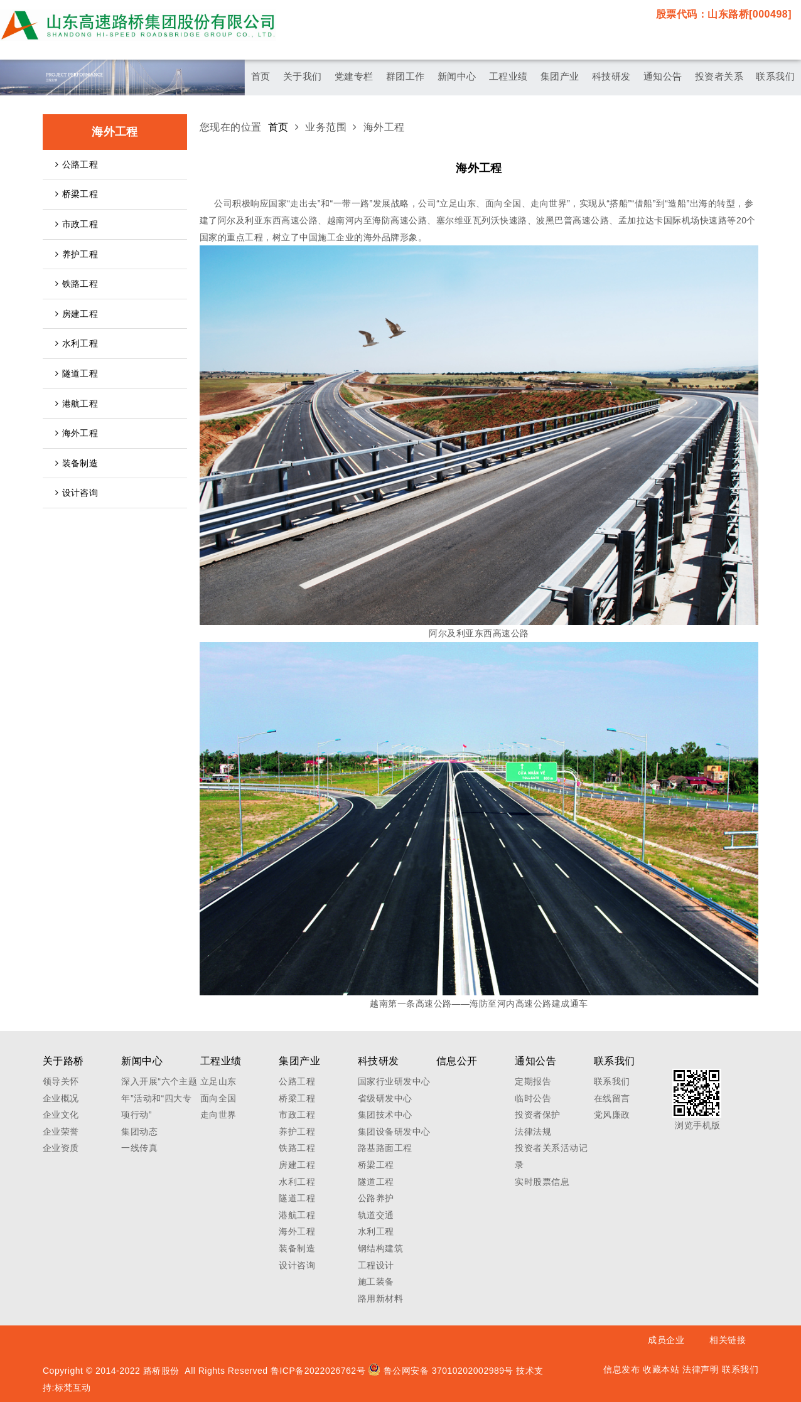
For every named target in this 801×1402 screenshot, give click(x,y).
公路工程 (76, 164)
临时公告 (533, 1098)
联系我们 (612, 1081)
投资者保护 (537, 1115)
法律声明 (700, 1369)
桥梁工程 (76, 194)
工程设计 (376, 1265)
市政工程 (76, 224)
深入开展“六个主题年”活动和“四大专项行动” (159, 1098)
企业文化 (61, 1115)
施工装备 (376, 1281)
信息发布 (621, 1369)
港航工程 (76, 404)
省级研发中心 (385, 1098)
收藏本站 (661, 1369)
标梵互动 (73, 1388)
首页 (278, 127)
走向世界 (218, 1115)
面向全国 (218, 1098)
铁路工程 (76, 284)
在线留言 (612, 1098)
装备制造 (76, 463)
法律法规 (533, 1131)
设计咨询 (76, 493)
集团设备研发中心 (394, 1131)
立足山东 (218, 1081)
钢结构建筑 (380, 1248)
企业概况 (61, 1098)
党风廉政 (612, 1115)
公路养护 (376, 1198)
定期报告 (533, 1081)
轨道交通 (376, 1215)
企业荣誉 (61, 1131)
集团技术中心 (385, 1115)
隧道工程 (76, 373)
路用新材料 (380, 1298)
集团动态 (139, 1131)
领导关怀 (61, 1081)
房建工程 (76, 314)
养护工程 (76, 254)
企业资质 (61, 1148)
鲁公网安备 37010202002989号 (440, 1371)
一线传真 (139, 1148)
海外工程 (76, 433)
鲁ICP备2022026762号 (318, 1371)
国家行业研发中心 (394, 1081)
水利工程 (76, 343)
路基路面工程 (385, 1148)
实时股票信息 (542, 1182)
